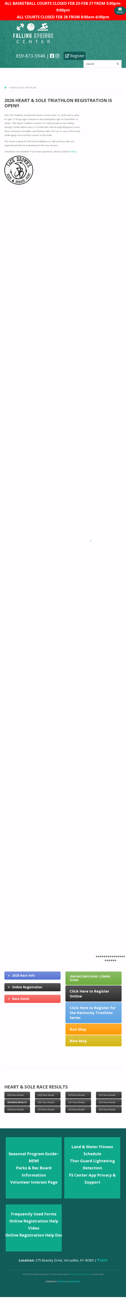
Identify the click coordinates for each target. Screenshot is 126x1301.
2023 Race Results (15, 1109)
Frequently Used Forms (33, 1214)
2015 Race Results (107, 1095)
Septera (61, 1281)
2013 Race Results (107, 1109)
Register (75, 55)
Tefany (73, 151)
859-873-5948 (30, 56)
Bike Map (78, 1040)
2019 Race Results (46, 1109)
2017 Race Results (76, 1102)
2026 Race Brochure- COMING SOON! (90, 978)
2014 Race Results (107, 1102)
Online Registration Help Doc (33, 1235)
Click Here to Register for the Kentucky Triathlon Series (93, 1012)
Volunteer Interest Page (33, 1182)
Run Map (78, 1029)
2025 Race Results (15, 1095)
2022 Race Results (46, 1095)
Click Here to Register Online (89, 993)
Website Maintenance (80, 1274)
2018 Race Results (76, 1095)
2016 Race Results (76, 1109)
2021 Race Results (46, 1102)
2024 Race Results (17, 1102)
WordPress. (75, 1281)
